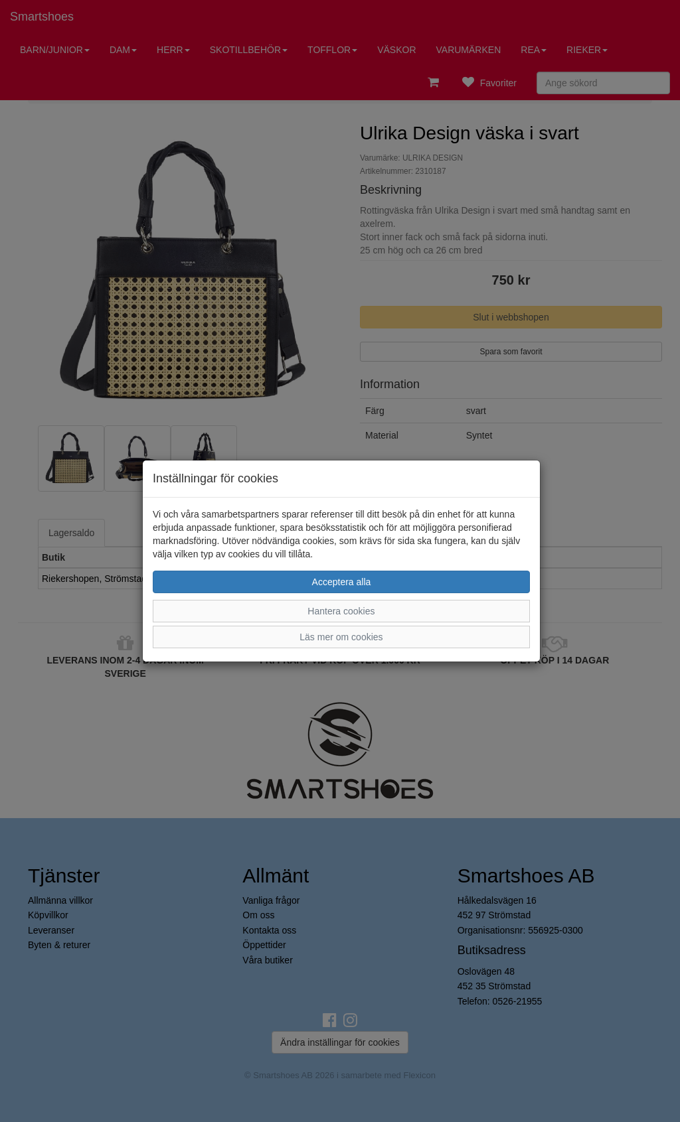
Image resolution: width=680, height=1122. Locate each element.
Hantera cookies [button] (341, 611)
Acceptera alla (341, 582)
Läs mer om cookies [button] (340, 637)
